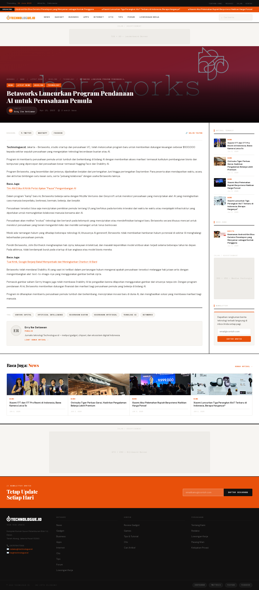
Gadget (59, 17)
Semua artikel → (243, 366)
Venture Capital (23, 315)
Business (74, 17)
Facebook (58, 133)
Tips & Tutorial (131, 536)
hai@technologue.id (19, 552)
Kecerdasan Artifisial (105, 315)
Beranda (11, 79)
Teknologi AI (130, 315)
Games (127, 530)
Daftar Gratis (234, 339)
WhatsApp (42, 133)
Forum (131, 17)
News (47, 17)
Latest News (36, 79)
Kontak (249, 3)
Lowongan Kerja (149, 17)
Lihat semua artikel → (36, 340)
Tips (120, 17)
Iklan (239, 3)
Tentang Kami (215, 3)
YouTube (231, 585)
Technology (68, 79)
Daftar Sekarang (238, 492)
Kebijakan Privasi (200, 547)
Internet (99, 17)
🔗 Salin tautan (194, 133)
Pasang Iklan (197, 542)
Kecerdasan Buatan (78, 315)
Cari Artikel (129, 547)
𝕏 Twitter (26, 133)
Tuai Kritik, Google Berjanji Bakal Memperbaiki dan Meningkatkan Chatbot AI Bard (52, 262)
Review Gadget (132, 525)
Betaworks (148, 315)
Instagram (199, 585)
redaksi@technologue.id (21, 549)
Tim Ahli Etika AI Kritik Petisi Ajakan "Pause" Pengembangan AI (41, 188)
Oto (110, 17)
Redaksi (229, 3)
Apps (86, 17)
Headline (52, 79)
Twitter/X (216, 585)
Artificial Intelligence (50, 315)
